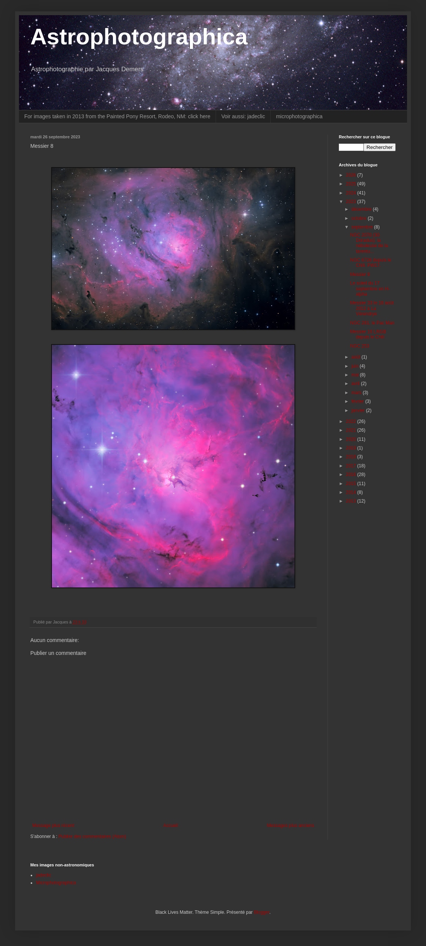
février (358, 401)
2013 (351, 501)
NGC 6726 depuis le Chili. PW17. (370, 262)
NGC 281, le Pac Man (372, 323)
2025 (351, 183)
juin (355, 366)
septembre (362, 227)
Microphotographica (56, 882)
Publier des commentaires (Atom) (92, 836)
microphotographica (299, 116)
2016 (351, 474)
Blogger (261, 912)
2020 (351, 439)
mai (355, 374)
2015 (351, 483)
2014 (351, 492)
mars (357, 392)
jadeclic (43, 875)
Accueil (170, 825)
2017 (351, 465)
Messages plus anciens (290, 825)
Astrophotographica (138, 36)
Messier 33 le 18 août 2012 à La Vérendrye (372, 308)
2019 (351, 448)
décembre (362, 209)
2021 (351, 430)
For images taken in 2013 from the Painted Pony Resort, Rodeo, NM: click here (117, 116)
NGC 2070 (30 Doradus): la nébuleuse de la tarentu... (369, 243)
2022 (351, 421)
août (356, 357)
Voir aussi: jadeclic (243, 116)
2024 (351, 193)
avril (356, 383)
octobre (359, 218)
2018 (351, 456)
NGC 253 (359, 346)
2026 (351, 175)
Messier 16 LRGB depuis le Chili (368, 334)
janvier (358, 410)
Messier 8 (360, 274)
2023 (351, 201)
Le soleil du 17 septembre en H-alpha (370, 288)
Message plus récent (53, 825)
